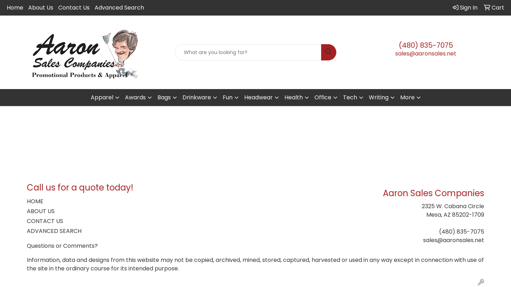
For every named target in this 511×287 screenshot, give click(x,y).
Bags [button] (164, 97)
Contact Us (74, 8)
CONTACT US (45, 221)
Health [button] (293, 97)
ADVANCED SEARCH (54, 231)
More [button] (407, 97)
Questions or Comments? (62, 246)
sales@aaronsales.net (425, 53)
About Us (40, 8)
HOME (35, 201)
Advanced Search (119, 8)
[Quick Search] (248, 52)
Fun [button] (228, 97)
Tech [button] (350, 97)
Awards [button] (135, 97)
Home (15, 8)
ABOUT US (41, 211)
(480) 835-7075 (426, 45)
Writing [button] (379, 97)
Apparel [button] (102, 97)
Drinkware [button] (196, 97)
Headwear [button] (258, 97)
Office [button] (322, 97)
